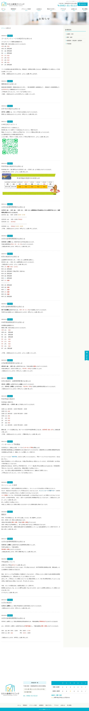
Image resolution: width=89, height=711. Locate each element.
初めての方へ (51, 9)
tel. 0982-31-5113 (34, 695)
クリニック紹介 (26, 9)
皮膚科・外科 (70, 34)
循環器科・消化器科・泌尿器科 (75, 40)
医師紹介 (13, 9)
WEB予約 (82, 4)
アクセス (63, 9)
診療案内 (41, 705)
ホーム (3, 9)
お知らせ (74, 9)
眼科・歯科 (70, 37)
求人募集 (85, 9)
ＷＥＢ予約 (87, 355)
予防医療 (69, 44)
